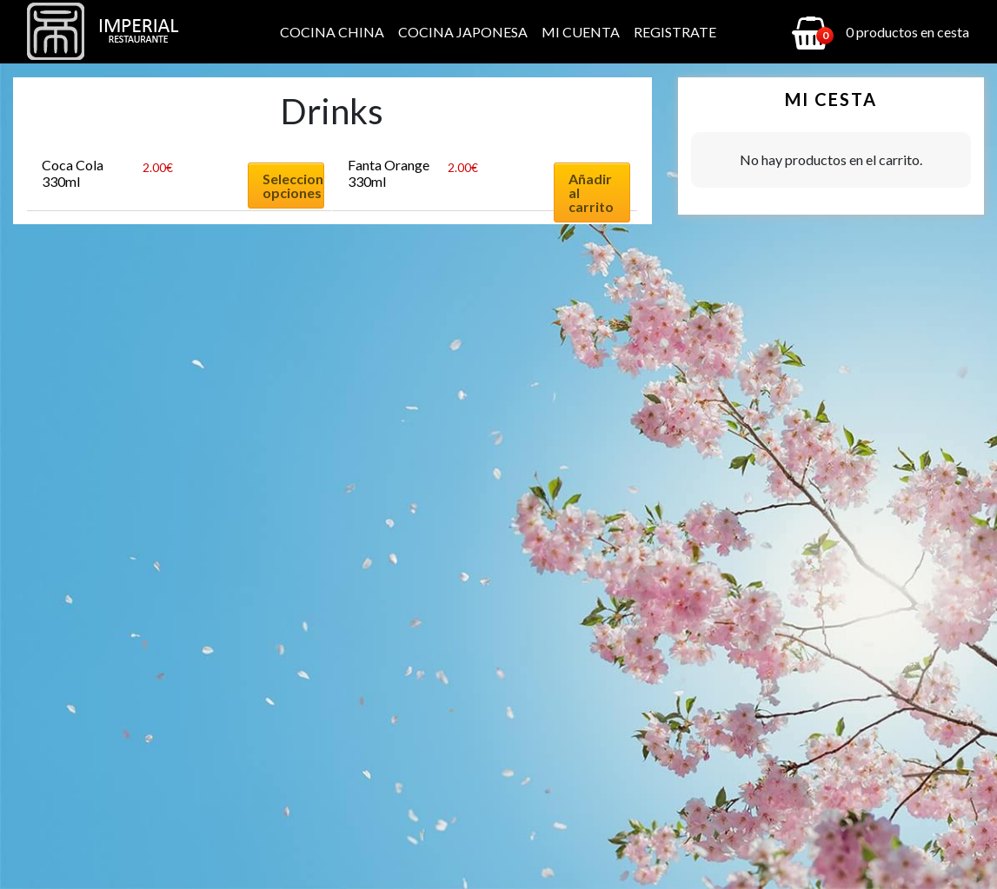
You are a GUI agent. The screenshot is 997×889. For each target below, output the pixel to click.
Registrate (675, 31)
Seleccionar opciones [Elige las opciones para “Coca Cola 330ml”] (293, 185)
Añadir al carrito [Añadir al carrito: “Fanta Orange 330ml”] (591, 192)
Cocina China (332, 31)
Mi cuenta (581, 31)
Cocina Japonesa (463, 31)
